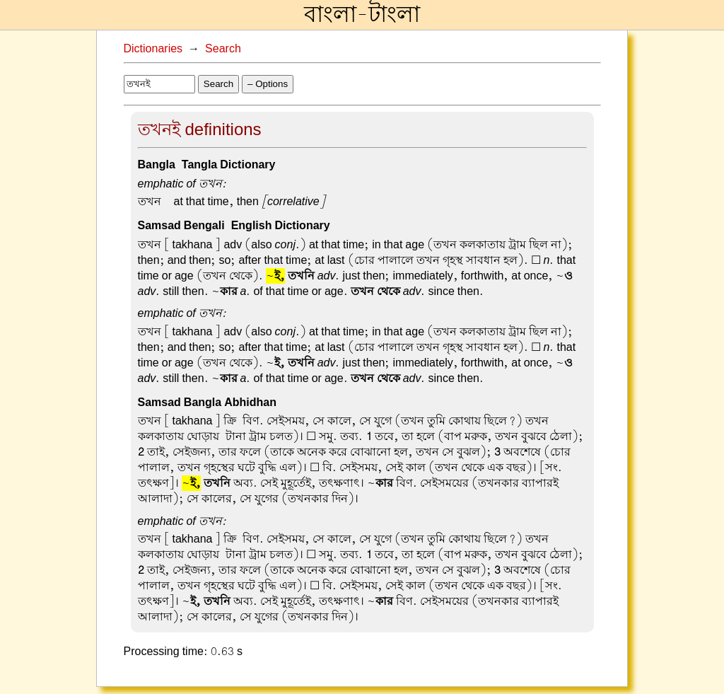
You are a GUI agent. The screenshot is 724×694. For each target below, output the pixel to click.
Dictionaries (153, 49)
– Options (267, 84)
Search (223, 49)
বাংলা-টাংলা (362, 15)
